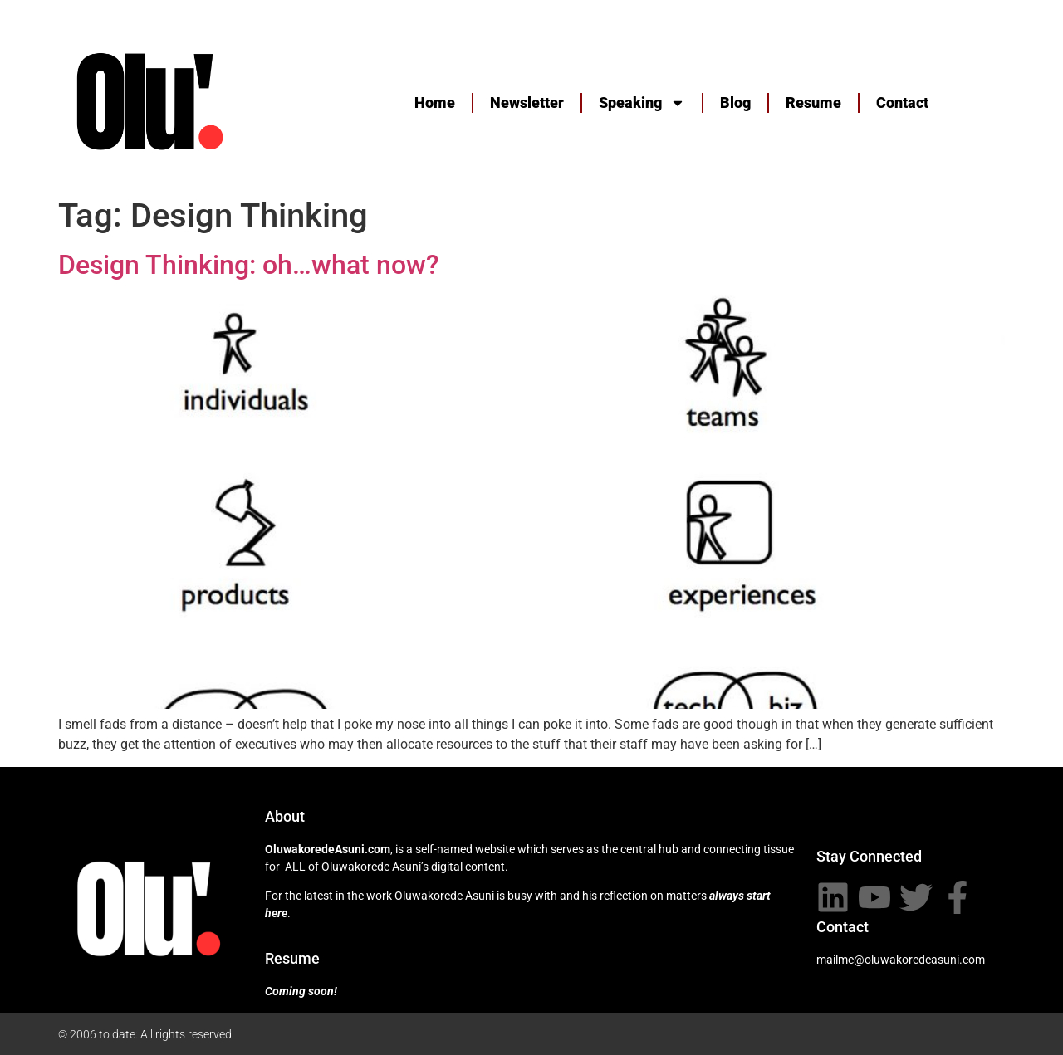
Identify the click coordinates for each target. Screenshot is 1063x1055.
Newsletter (527, 102)
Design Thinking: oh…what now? (248, 265)
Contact (902, 102)
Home (434, 102)
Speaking (642, 103)
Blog (735, 102)
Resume (813, 102)
